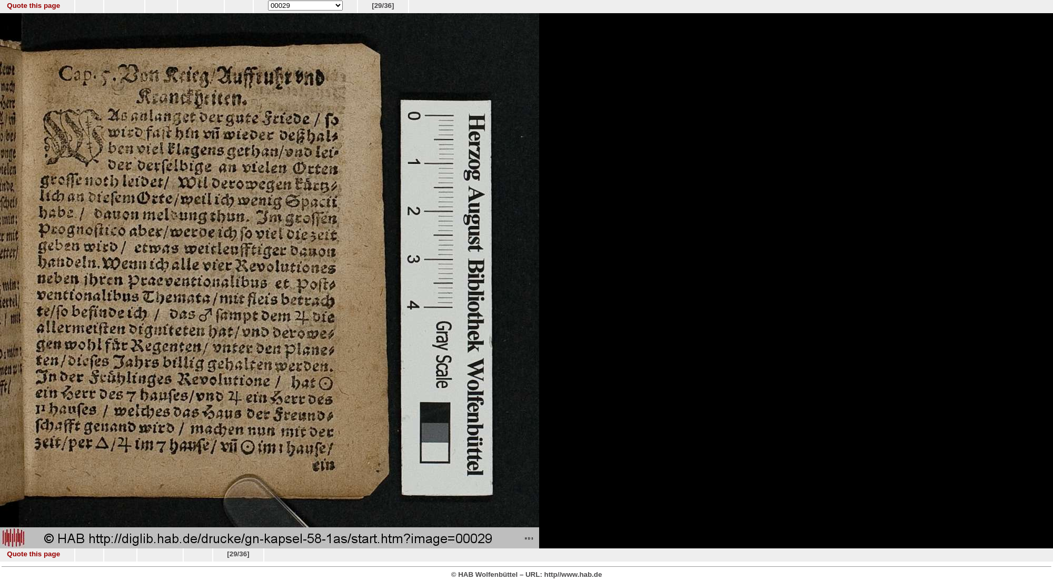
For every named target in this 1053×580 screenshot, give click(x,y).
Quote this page (33, 5)
